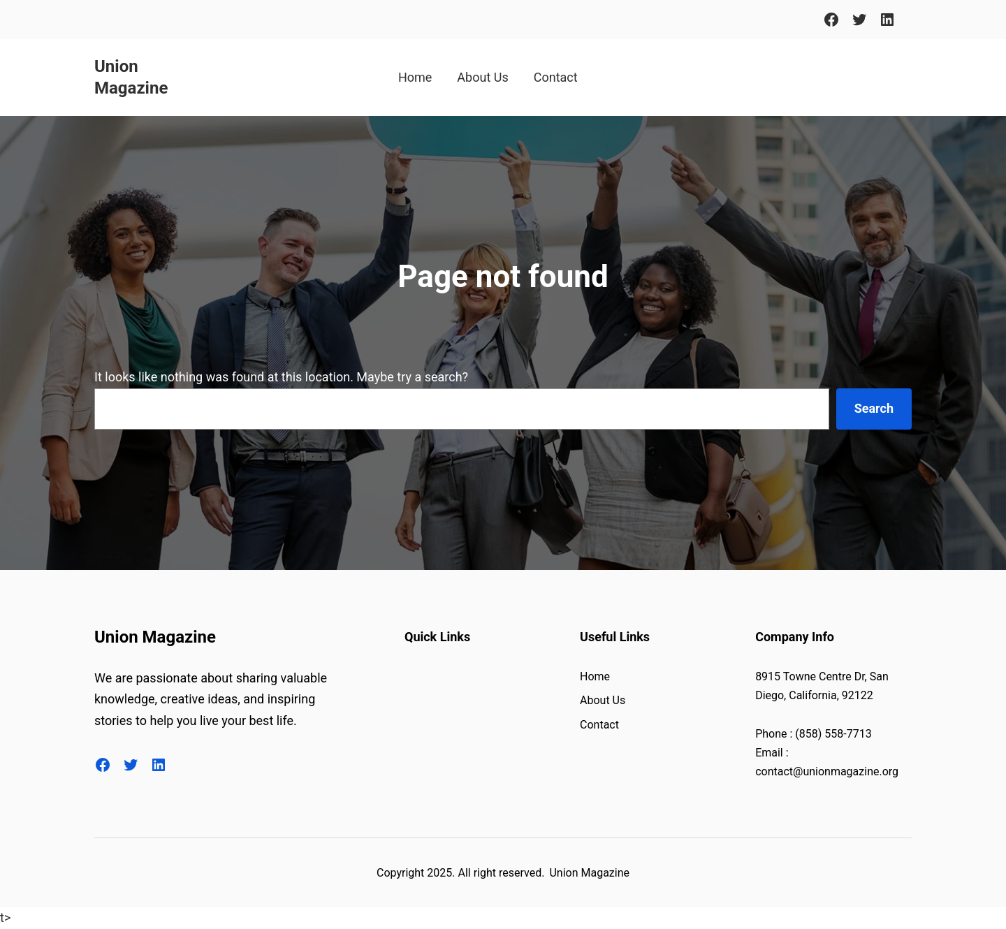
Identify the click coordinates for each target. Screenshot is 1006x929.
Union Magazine (155, 637)
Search (874, 408)
